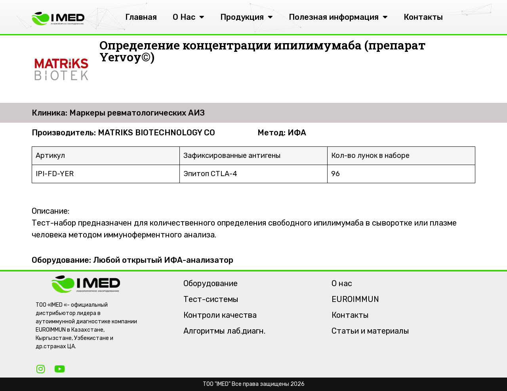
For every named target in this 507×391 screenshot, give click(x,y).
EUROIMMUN (355, 299)
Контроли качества (220, 315)
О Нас (188, 17)
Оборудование (210, 283)
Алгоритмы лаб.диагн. (224, 331)
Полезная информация (338, 17)
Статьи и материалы (370, 331)
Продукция (246, 17)
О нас (342, 283)
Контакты (423, 17)
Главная (141, 17)
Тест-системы (210, 299)
